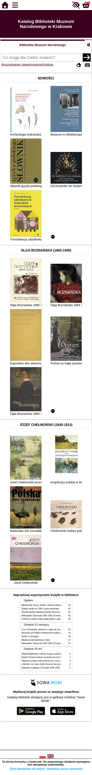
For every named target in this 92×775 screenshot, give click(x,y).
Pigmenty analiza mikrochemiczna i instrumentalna (45, 661)
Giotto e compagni (30, 636)
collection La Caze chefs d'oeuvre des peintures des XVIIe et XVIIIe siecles (57, 664)
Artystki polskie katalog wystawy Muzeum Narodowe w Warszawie (52, 612)
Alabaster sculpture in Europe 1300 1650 (41, 668)
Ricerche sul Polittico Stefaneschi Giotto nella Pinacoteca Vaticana (53, 633)
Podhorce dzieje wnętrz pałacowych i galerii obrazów (46, 619)
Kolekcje (47, 64)
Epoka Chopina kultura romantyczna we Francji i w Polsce (49, 657)
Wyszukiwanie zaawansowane (21, 64)
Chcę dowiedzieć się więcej (26, 768)
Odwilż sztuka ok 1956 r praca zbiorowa (40, 609)
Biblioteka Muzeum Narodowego (42, 45)
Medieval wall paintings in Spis (36, 640)
